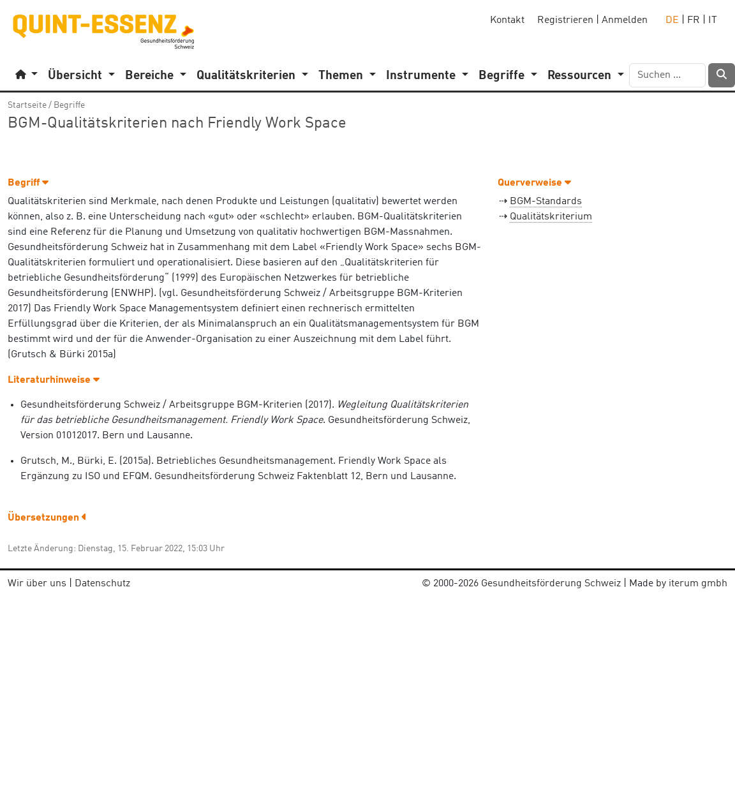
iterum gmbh (698, 584)
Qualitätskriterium (551, 217)
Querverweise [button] (534, 183)
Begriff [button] (28, 183)
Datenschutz (102, 584)
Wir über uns (37, 584)
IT (712, 20)
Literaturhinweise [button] (54, 380)
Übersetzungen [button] (47, 518)
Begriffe (69, 105)
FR (693, 20)
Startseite (27, 105)
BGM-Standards (546, 201)
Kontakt (507, 20)
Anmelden (625, 20)
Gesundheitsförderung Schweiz (551, 584)
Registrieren (565, 20)
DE (672, 20)
